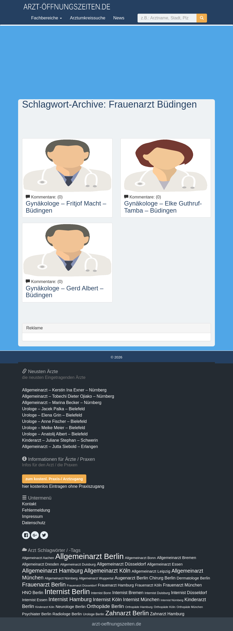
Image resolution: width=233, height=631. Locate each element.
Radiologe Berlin (67, 614)
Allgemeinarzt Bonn (140, 558)
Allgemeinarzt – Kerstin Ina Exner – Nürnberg (64, 390)
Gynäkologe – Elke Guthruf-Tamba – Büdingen (163, 207)
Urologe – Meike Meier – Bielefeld (53, 427)
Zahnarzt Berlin (127, 613)
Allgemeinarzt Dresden (40, 564)
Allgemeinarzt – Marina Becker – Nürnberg (61, 402)
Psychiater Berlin (36, 614)
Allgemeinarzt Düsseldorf (121, 564)
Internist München (141, 599)
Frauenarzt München (182, 585)
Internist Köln (107, 599)
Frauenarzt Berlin (44, 584)
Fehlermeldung (36, 510)
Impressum (32, 516)
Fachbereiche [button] (46, 17)
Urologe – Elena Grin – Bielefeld (52, 415)
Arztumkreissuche (87, 17)
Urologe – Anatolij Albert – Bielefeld (55, 434)
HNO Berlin (32, 592)
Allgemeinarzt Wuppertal (96, 578)
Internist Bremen (128, 592)
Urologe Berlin (93, 614)
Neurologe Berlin (71, 606)
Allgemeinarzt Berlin (89, 556)
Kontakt (29, 504)
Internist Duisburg (157, 593)
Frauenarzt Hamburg (116, 585)
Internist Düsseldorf (189, 592)
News (119, 17)
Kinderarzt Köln (44, 606)
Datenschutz (33, 523)
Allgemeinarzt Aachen (38, 558)
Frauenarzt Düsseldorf (82, 585)
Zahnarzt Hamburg (167, 614)
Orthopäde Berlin (105, 606)
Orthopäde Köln (165, 607)
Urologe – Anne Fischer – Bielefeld (54, 421)
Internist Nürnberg (172, 600)
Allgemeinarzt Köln (107, 571)
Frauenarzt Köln (148, 585)
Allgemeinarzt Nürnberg (61, 578)
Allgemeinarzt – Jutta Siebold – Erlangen (60, 446)
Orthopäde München (190, 606)
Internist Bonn (101, 593)
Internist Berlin (67, 592)
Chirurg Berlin (162, 577)
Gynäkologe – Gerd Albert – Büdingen (64, 291)
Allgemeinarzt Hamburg (52, 570)
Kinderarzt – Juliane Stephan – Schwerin (60, 440)
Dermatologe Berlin (193, 578)
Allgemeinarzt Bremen (176, 557)
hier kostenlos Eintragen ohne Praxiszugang (63, 486)
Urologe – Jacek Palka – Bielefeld (53, 409)
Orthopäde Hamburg (139, 606)
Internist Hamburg (70, 599)
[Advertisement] (116, 62)
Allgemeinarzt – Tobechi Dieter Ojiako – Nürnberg (68, 396)
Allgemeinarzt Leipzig (151, 571)
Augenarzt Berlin (131, 577)
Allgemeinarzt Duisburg (78, 564)
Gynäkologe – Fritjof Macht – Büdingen (66, 207)
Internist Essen (34, 600)
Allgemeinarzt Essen (165, 564)
